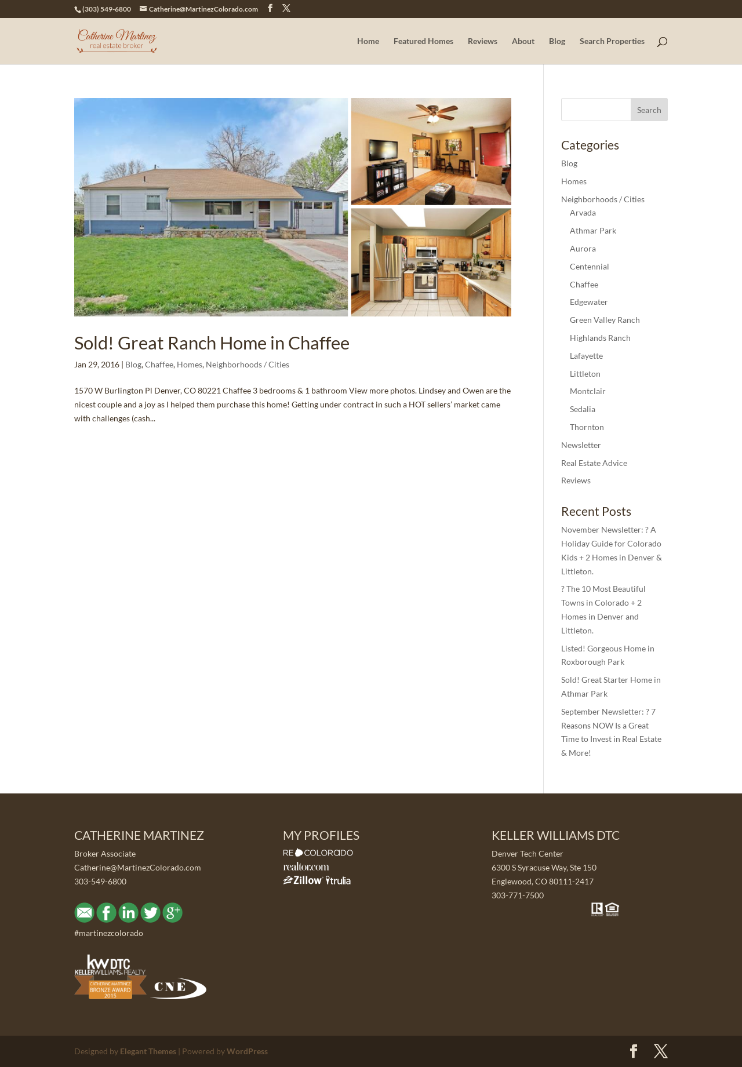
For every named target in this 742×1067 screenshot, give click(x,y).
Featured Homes (423, 41)
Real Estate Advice (594, 463)
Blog (557, 41)
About (523, 41)
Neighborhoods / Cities (247, 364)
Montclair (588, 391)
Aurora (583, 248)
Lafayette (586, 355)
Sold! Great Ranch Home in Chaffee (212, 343)
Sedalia (582, 409)
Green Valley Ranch (605, 320)
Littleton (585, 373)
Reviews (482, 41)
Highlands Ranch (600, 338)
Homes (189, 364)
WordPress (247, 1051)
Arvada (583, 212)
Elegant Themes (148, 1051)
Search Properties (612, 41)
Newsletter (581, 445)
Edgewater (589, 302)
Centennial (589, 266)
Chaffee (159, 364)
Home (368, 41)
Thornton (587, 427)
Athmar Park (593, 230)
